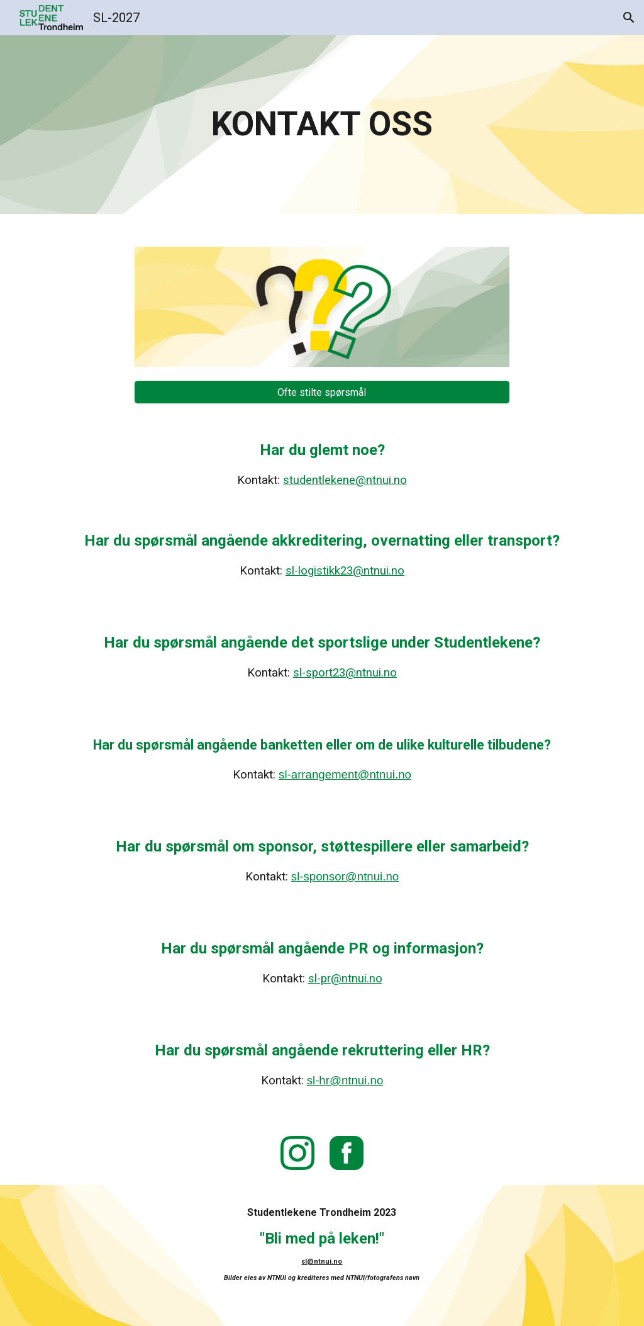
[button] (629, 18)
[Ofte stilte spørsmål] (321, 392)
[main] (322, 124)
